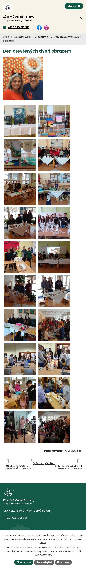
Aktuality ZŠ (42, 37)
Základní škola (22, 37)
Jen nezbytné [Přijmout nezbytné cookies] (44, 562)
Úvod (6, 37)
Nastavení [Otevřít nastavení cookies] (63, 562)
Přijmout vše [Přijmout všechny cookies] (24, 562)
